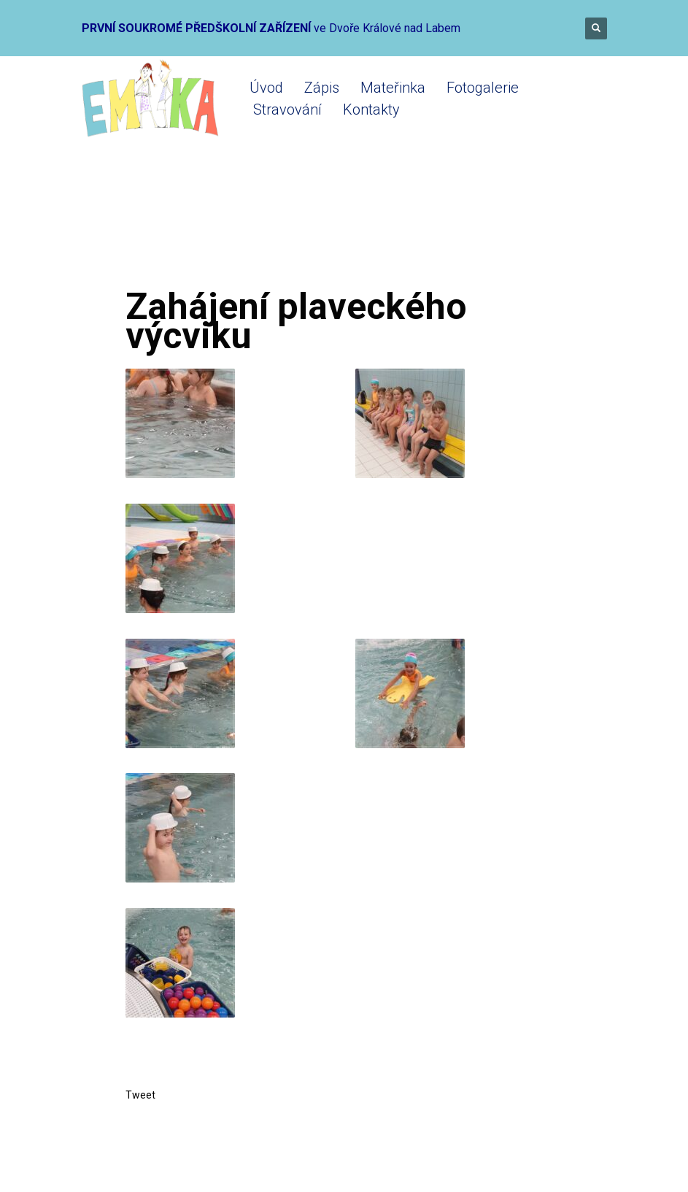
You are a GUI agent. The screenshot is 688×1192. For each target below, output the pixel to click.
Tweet (140, 1095)
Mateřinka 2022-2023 (332, 228)
